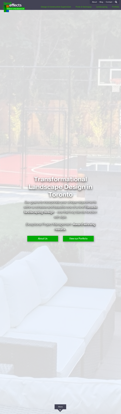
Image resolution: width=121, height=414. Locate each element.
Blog (101, 2)
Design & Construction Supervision (56, 7)
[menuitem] (94, 2)
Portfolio (115, 7)
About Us (42, 238)
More (60, 407)
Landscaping (101, 7)
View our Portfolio (78, 238)
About (94, 2)
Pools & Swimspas (84, 7)
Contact (109, 2)
